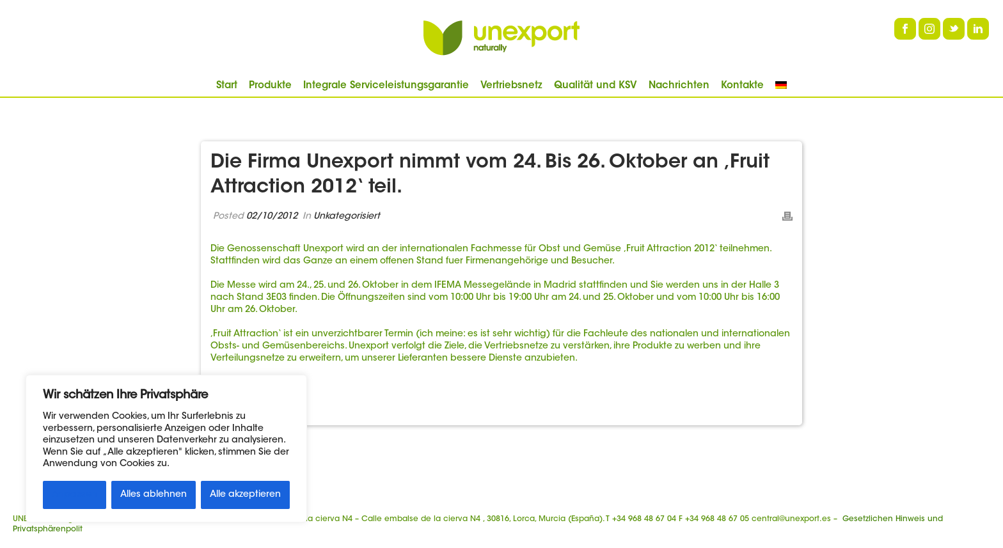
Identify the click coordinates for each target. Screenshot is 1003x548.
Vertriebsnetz (511, 86)
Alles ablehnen (153, 494)
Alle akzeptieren (245, 494)
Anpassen (74, 494)
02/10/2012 (271, 216)
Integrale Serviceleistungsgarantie (386, 86)
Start (226, 86)
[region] (166, 448)
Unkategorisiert (346, 216)
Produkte (270, 86)
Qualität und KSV (595, 86)
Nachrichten (679, 86)
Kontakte (742, 86)
